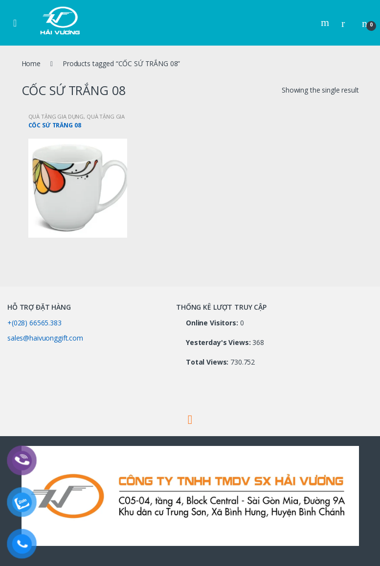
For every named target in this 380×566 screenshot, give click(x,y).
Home (31, 63)
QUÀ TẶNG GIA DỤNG (56, 116)
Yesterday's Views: (219, 342)
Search (326, 22)
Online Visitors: (213, 323)
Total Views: (208, 362)
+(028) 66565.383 (34, 322)
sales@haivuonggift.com (45, 338)
